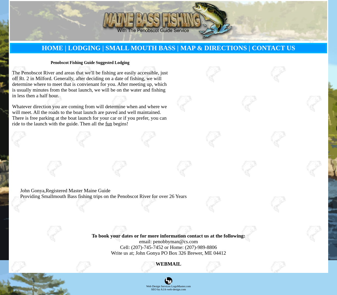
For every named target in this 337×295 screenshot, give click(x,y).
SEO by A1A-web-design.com (168, 289)
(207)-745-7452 (147, 247)
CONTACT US (273, 48)
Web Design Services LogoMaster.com (168, 286)
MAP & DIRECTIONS (213, 48)
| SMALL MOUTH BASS (139, 48)
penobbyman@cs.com (175, 241)
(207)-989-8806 (201, 247)
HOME (52, 48)
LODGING (84, 48)
